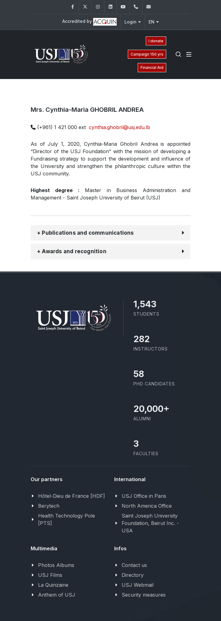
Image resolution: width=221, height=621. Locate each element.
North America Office (147, 506)
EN (154, 22)
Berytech (48, 506)
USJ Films (50, 575)
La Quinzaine (53, 585)
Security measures (144, 595)
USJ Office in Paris (144, 496)
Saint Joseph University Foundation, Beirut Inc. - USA (150, 523)
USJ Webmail (138, 585)
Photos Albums (56, 565)
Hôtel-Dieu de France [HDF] (71, 496)
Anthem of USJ (56, 595)
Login (132, 22)
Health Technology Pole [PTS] (66, 519)
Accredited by (89, 22)
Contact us (134, 565)
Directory (133, 575)
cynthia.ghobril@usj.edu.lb (119, 127)
